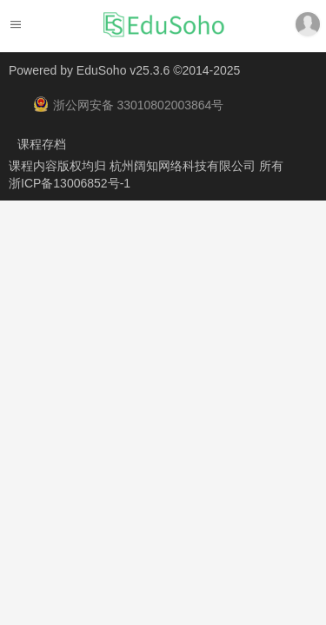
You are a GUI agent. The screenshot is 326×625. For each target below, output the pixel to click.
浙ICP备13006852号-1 (69, 183)
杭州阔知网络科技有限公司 (184, 166)
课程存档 (41, 144)
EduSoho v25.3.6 (123, 70)
